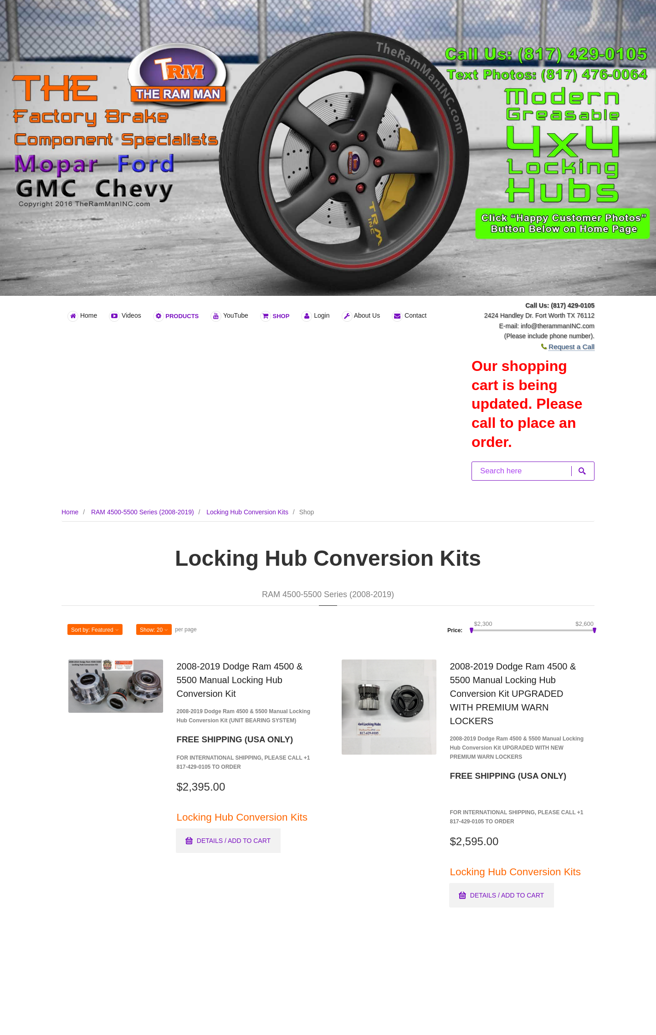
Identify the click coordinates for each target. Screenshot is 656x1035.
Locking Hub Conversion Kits (247, 512)
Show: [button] (154, 630)
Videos (125, 316)
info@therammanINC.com (557, 326)
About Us (361, 316)
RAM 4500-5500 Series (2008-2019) (142, 512)
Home (82, 316)
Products (176, 316)
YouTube (229, 316)
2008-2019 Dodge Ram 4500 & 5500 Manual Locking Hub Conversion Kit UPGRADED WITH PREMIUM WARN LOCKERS (513, 693)
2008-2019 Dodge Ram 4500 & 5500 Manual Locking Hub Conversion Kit (240, 680)
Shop (274, 316)
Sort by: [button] (95, 630)
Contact (409, 316)
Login (315, 316)
